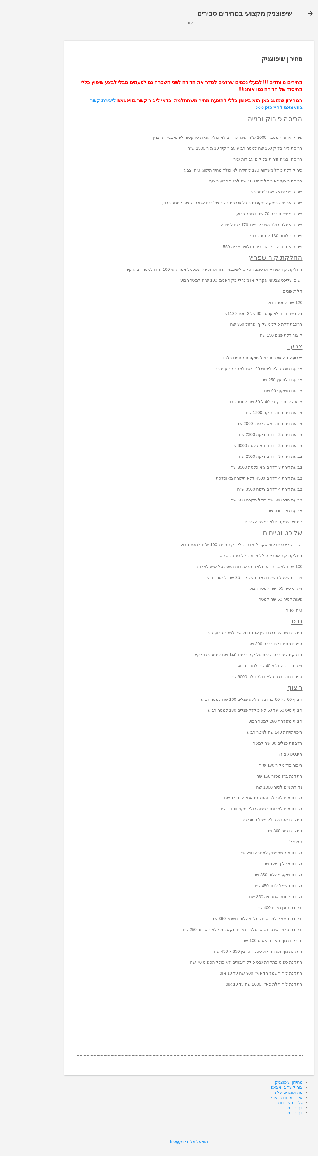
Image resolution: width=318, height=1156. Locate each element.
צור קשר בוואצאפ (250, 33)
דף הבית (62, 33)
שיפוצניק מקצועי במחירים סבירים (214, 13)
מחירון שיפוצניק (210, 33)
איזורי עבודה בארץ (170, 33)
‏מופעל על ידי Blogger (159, 1141)
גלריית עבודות (92, 33)
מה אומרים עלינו (128, 33)
